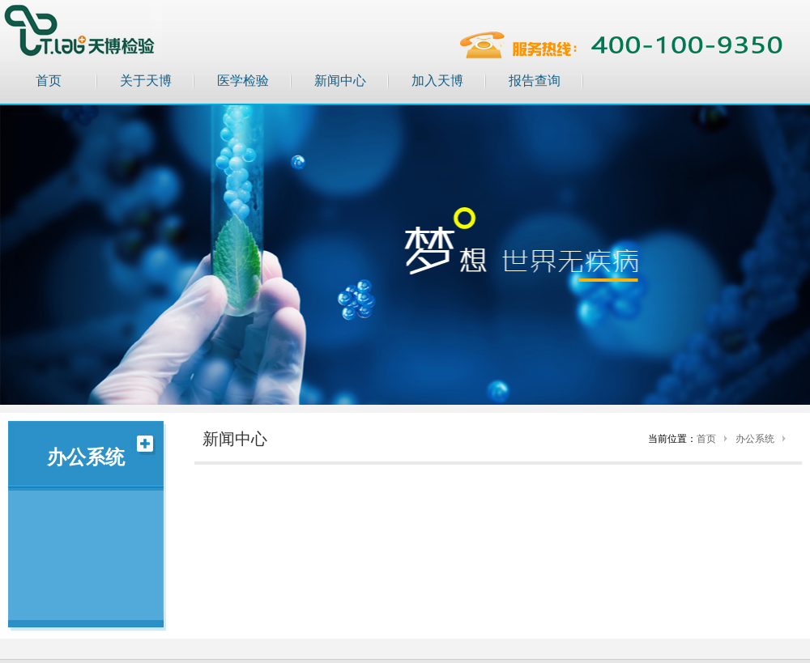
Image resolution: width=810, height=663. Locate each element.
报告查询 (535, 80)
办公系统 (754, 438)
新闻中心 (340, 80)
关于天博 (146, 80)
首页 (49, 80)
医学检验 (243, 80)
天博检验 (81, 30)
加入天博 (437, 80)
